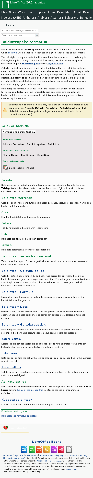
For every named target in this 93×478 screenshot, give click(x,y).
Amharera (29, 17)
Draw (51, 12)
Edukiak (6, 25)
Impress (41, 12)
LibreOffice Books (46, 441)
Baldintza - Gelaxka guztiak (23, 324)
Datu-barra (9, 353)
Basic (86, 12)
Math (68, 12)
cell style (12, 52)
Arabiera (43, 17)
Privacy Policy (31, 455)
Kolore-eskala (11, 339)
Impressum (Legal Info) (12, 455)
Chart (77, 12)
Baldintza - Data (14, 306)
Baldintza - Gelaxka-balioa (22, 270)
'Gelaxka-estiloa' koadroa (30, 389)
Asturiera (56, 17)
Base (60, 12)
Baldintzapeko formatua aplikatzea (19, 415)
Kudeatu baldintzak (16, 399)
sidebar (55, 63)
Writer (22, 12)
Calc (31, 12)
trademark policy (73, 469)
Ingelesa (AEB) (11, 17)
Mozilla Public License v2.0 (49, 460)
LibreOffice (8, 12)
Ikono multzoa (11, 367)
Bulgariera (71, 17)
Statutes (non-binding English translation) (58, 455)
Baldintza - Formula (17, 292)
